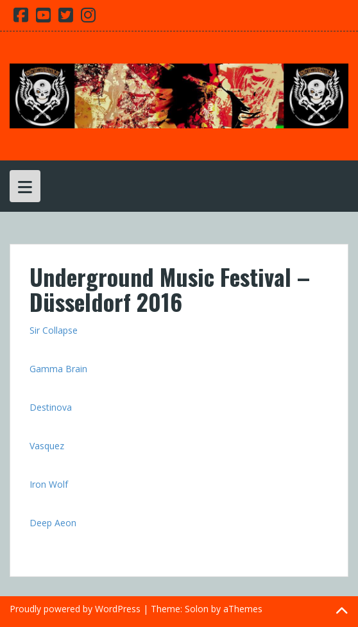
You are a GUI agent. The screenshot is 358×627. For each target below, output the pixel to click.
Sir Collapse (54, 330)
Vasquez (47, 446)
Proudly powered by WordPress (75, 609)
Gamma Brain (58, 369)
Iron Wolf (49, 484)
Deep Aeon (53, 523)
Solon (197, 609)
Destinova (51, 407)
